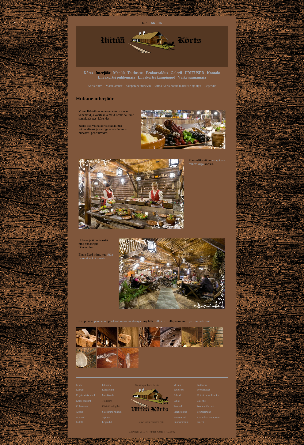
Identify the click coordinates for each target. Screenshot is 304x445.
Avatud (79, 411)
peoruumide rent (199, 321)
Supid (176, 400)
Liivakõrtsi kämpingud (156, 77)
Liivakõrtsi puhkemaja (116, 77)
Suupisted (178, 389)
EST (144, 23)
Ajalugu (106, 417)
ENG (152, 23)
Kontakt (213, 73)
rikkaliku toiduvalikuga (126, 321)
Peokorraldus (157, 73)
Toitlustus (135, 73)
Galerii (176, 73)
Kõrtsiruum (95, 85)
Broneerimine (204, 411)
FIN (160, 23)
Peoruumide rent (205, 406)
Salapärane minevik (138, 85)
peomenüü (100, 321)
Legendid (210, 85)
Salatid (177, 395)
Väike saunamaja (192, 77)
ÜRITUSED (194, 73)
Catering (201, 400)
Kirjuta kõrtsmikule (86, 395)
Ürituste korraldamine (208, 395)
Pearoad (178, 406)
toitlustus (160, 321)
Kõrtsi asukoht (83, 400)
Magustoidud (180, 411)
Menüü (119, 73)
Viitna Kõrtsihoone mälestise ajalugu (177, 85)
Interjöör (103, 73)
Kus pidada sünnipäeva (208, 417)
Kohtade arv (82, 406)
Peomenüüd (180, 417)
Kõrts (88, 73)
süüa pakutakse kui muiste (96, 256)
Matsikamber (114, 85)
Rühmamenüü (181, 422)
